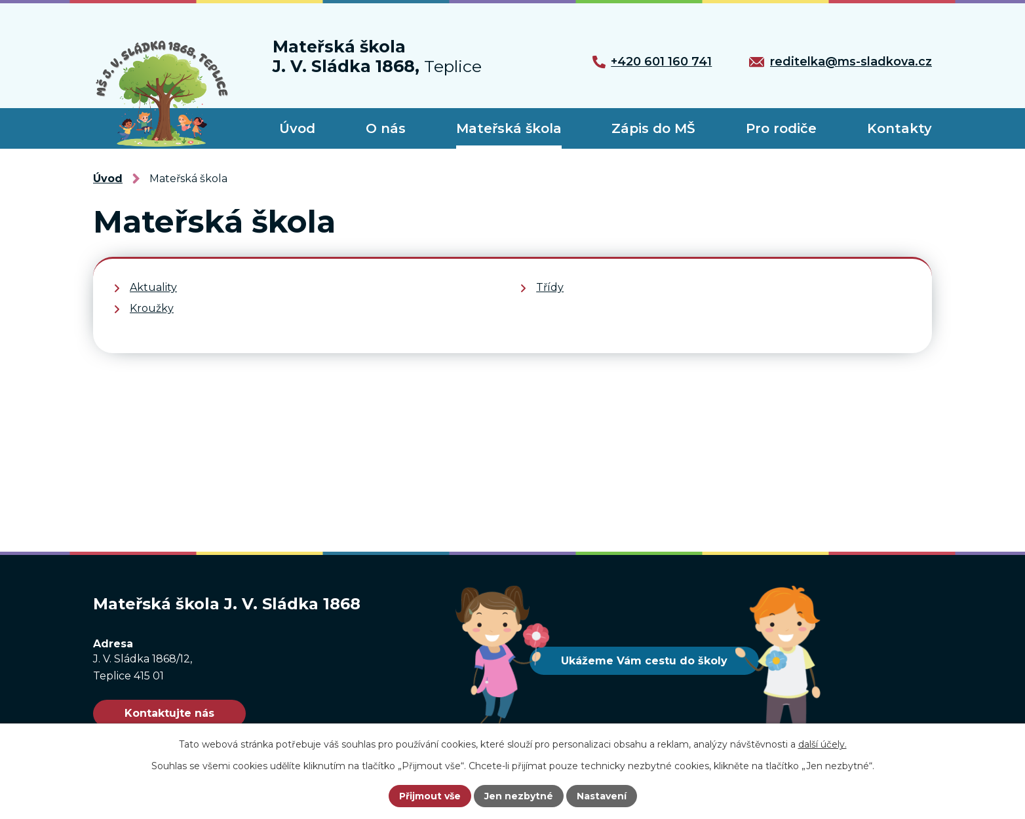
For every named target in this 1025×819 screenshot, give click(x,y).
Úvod (297, 128)
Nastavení (602, 796)
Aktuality (153, 287)
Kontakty (899, 128)
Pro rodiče (781, 128)
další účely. (822, 744)
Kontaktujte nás (169, 713)
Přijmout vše (430, 796)
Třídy (550, 287)
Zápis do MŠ (653, 128)
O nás (386, 128)
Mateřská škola (509, 128)
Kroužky (152, 308)
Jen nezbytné (518, 796)
